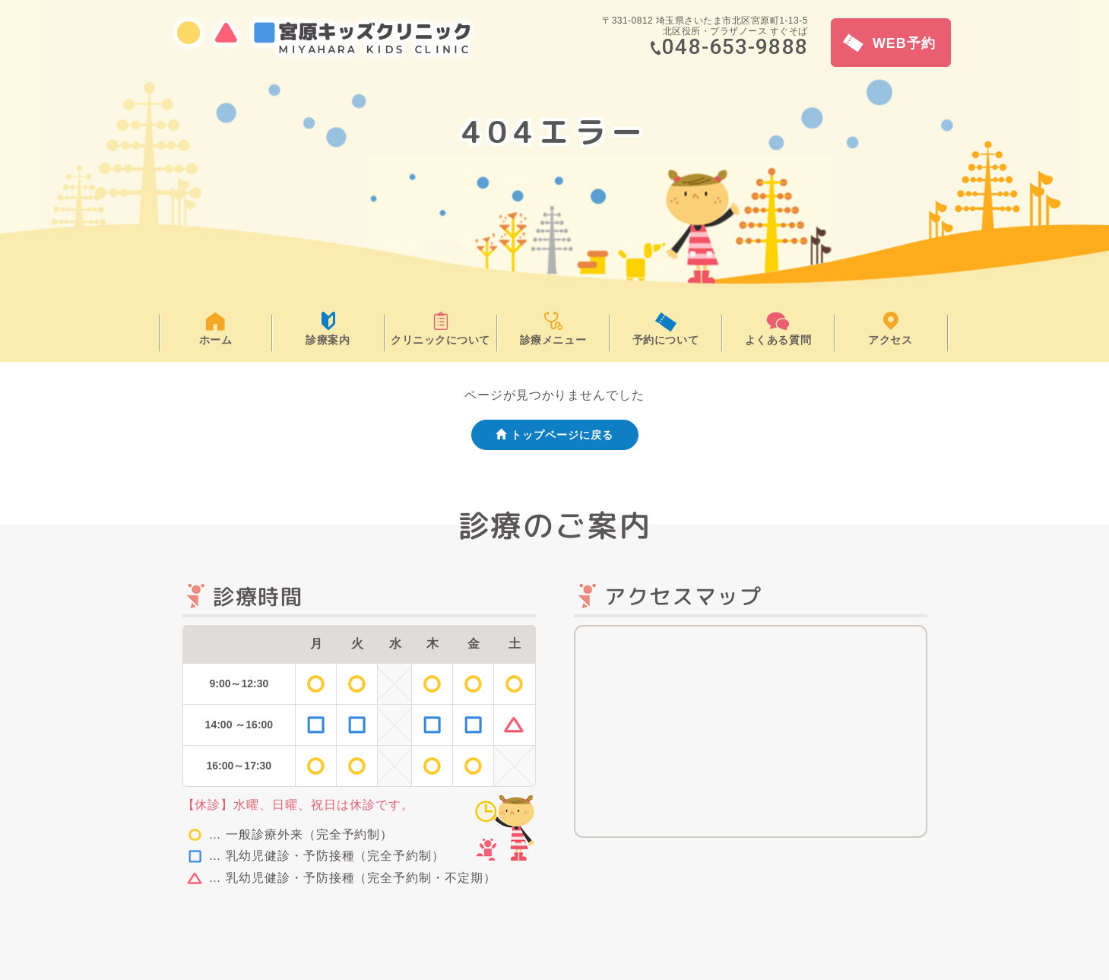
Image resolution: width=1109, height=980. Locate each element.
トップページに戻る (554, 435)
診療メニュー (553, 340)
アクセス (890, 340)
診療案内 (328, 340)
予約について (665, 340)
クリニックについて (440, 340)
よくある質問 (778, 340)
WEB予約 (889, 43)
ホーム (216, 340)
